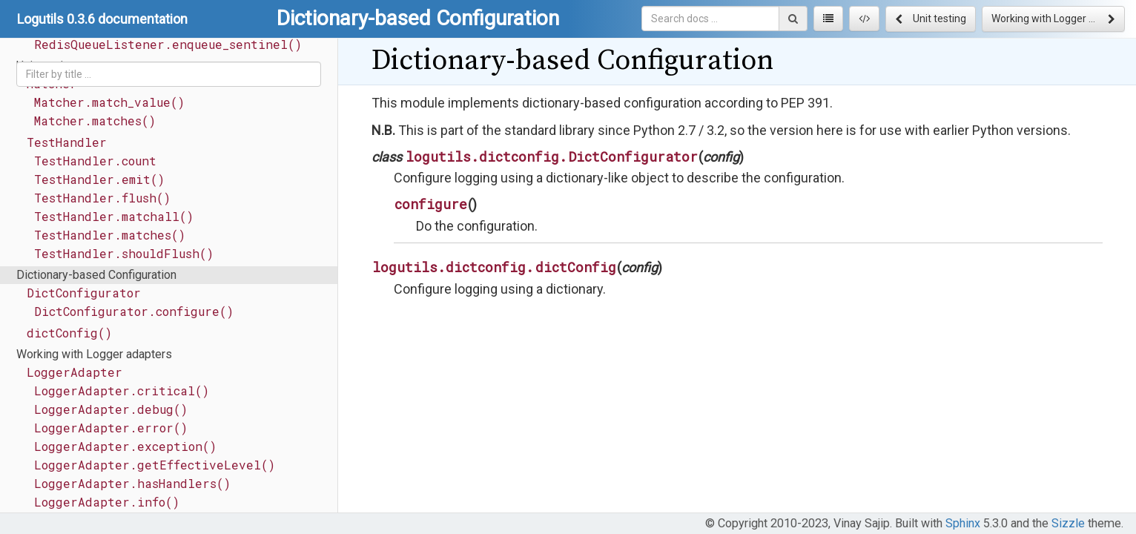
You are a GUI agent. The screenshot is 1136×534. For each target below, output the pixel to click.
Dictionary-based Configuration (96, 275)
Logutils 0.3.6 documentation (102, 19)
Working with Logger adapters (94, 354)
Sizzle (1068, 523)
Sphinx (962, 523)
